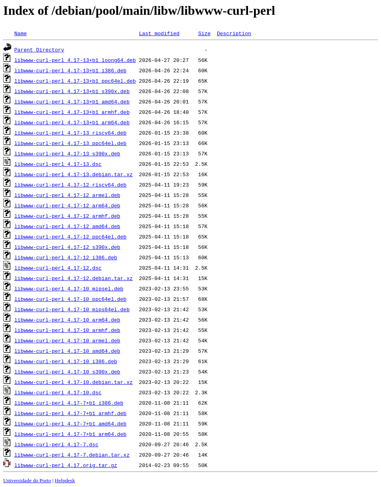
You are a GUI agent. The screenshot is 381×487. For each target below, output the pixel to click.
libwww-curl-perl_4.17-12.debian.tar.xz (73, 278)
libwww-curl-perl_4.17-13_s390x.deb (67, 153)
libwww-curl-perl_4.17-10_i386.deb (65, 361)
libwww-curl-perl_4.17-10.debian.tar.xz (73, 382)
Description (234, 33)
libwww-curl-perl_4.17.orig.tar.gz (65, 465)
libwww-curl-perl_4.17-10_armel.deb (67, 340)
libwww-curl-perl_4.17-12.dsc (57, 267)
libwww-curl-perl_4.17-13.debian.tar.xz (73, 174)
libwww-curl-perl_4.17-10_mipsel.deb (68, 288)
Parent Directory (39, 49)
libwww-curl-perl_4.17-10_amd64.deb (67, 350)
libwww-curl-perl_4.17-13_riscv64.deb (70, 132)
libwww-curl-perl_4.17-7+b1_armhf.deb (70, 413)
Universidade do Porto (27, 480)
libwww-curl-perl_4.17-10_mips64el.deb (72, 309)
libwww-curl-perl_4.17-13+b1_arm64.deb (72, 122)
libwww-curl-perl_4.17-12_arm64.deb (67, 205)
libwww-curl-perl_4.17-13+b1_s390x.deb (72, 91)
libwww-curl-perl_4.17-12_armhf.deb (67, 215)
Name (20, 33)
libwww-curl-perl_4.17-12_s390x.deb (67, 246)
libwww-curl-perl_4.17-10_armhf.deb (67, 330)
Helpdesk (65, 480)
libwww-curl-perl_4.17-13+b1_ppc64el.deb (75, 80)
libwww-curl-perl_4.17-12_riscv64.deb (70, 184)
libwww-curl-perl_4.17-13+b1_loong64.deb (75, 60)
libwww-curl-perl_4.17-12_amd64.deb (67, 226)
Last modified (159, 33)
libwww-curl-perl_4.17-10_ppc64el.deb (70, 298)
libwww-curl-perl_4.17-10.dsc (57, 392)
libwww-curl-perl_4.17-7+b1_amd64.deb (70, 423)
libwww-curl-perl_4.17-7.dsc (56, 444)
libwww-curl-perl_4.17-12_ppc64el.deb (70, 236)
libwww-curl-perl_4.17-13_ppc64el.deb (70, 143)
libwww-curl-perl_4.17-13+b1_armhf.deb (72, 111)
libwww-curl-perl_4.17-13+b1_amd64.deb (72, 101)
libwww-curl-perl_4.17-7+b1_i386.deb (68, 402)
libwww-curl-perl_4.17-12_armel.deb (67, 195)
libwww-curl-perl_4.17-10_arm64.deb (67, 319)
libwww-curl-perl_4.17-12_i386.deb (65, 257)
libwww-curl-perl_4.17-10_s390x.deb (67, 371)
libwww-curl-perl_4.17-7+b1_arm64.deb (70, 433)
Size (204, 33)
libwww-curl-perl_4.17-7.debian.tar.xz (72, 454)
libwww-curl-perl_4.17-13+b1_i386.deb (70, 70)
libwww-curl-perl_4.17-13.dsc (57, 163)
